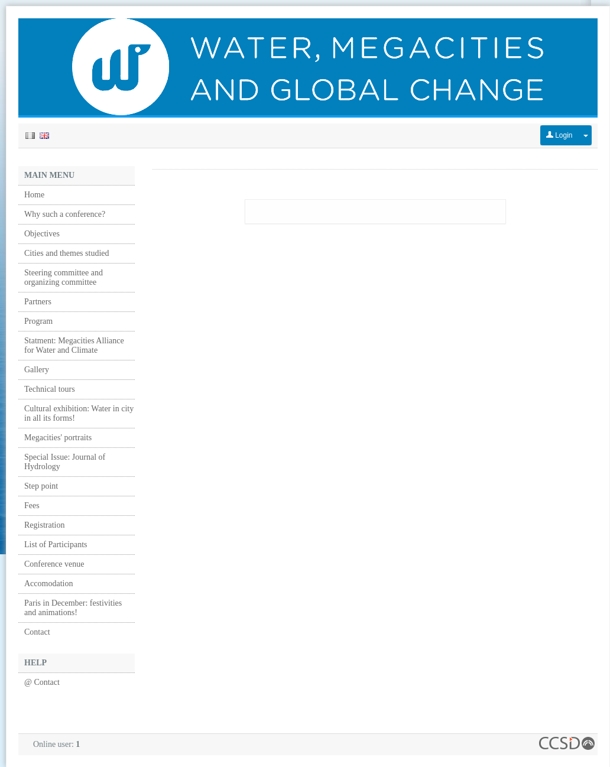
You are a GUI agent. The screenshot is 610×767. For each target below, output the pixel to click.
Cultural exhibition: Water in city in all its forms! (79, 413)
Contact (37, 632)
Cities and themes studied (66, 253)
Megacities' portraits (58, 437)
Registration (44, 525)
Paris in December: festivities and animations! (73, 608)
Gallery (36, 369)
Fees (32, 505)
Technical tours (49, 389)
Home (34, 194)
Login (559, 135)
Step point (41, 486)
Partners (37, 301)
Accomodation (48, 583)
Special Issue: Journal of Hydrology (64, 462)
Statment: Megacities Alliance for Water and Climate (74, 345)
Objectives (42, 233)
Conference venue (54, 564)
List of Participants (55, 544)
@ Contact (42, 682)
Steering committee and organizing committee (63, 277)
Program (38, 321)
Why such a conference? (64, 214)
